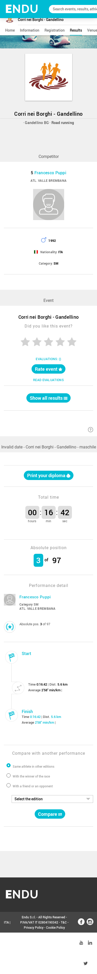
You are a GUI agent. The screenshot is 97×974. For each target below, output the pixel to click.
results (76, 30)
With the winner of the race (31, 776)
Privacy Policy (33, 927)
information (29, 30)
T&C (64, 922)
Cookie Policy (55, 927)
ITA (6, 922)
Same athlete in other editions (33, 766)
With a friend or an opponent (33, 786)
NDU (22, 9)
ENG (7, 943)
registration (54, 30)
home (10, 30)
